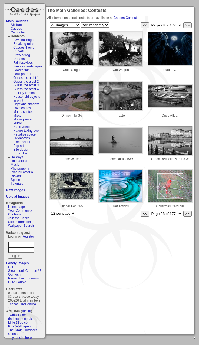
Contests (18, 36)
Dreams (19, 59)
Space (15, 180)
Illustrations (19, 161)
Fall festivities (23, 63)
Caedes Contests (126, 18)
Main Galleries (17, 21)
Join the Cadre (18, 218)
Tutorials (17, 183)
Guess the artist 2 (26, 81)
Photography (20, 168)
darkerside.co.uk (20, 319)
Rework (16, 176)
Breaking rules (23, 44)
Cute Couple (17, 282)
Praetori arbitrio (22, 172)
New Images (15, 190)
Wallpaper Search (21, 226)
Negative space (24, 134)
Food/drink (21, 70)
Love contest (22, 108)
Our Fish (14, 274)
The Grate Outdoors (22, 330)
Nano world (21, 127)
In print (18, 100)
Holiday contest (24, 93)
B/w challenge (23, 40)
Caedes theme (23, 47)
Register (28, 236)
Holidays (17, 157)
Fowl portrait (22, 74)
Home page (16, 207)
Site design (21, 149)
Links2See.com (19, 322)
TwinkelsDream (19, 315)
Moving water (22, 119)
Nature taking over (26, 131)
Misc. (17, 115)
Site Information (19, 222)
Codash (13, 334)
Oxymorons (21, 138)
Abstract (17, 25)
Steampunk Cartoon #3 (24, 271)
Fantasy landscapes (27, 66)
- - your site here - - (22, 338)
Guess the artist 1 (26, 78)
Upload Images (17, 196)
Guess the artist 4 (26, 89)
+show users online (22, 304)
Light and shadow (26, 104)
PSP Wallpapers (20, 326)
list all (26, 311)
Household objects (26, 97)
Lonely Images (17, 263)
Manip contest (23, 112)
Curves (18, 51)
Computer (18, 32)
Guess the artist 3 (26, 85)
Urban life (20, 153)
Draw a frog (21, 55)
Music (17, 123)
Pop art (18, 146)
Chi (10, 267)
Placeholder (21, 142)
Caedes (25, 10)
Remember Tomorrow (23, 278)
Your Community (20, 210)
